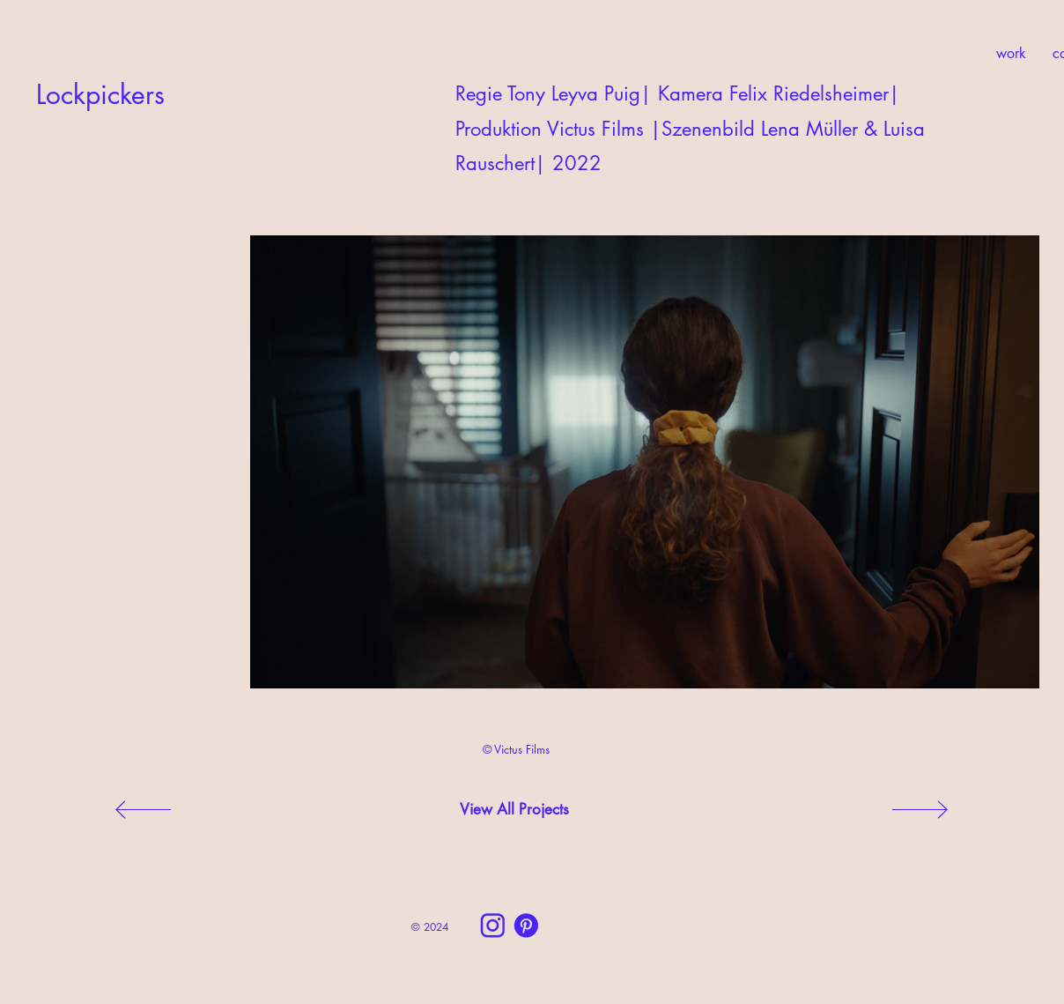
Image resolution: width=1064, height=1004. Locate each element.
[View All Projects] (514, 810)
